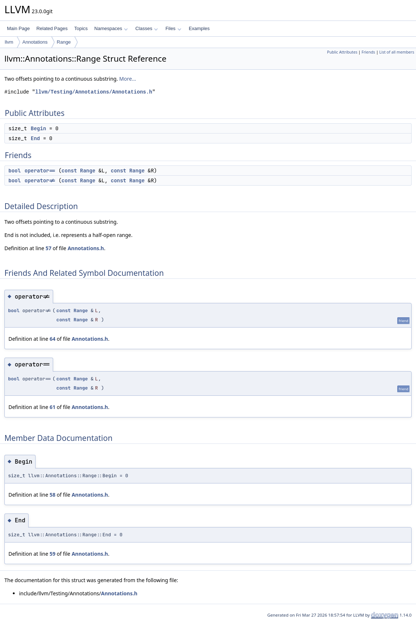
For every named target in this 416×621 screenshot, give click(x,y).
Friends (368, 52)
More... (127, 78)
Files (173, 28)
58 (52, 494)
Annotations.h (85, 248)
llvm (9, 42)
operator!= (40, 180)
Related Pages (51, 28)
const (69, 170)
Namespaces (111, 28)
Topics (81, 28)
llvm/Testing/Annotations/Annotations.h (93, 91)
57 (48, 248)
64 (52, 338)
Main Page (18, 28)
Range (64, 42)
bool (14, 170)
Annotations (35, 42)
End (35, 138)
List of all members (396, 52)
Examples (199, 28)
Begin (38, 128)
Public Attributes (342, 52)
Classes (146, 28)
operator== (40, 170)
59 (52, 553)
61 (52, 406)
